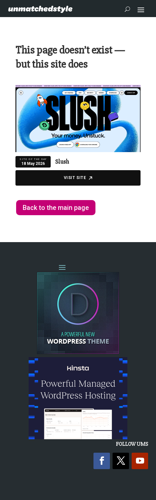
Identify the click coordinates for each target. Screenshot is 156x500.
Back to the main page (56, 208)
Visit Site (78, 177)
